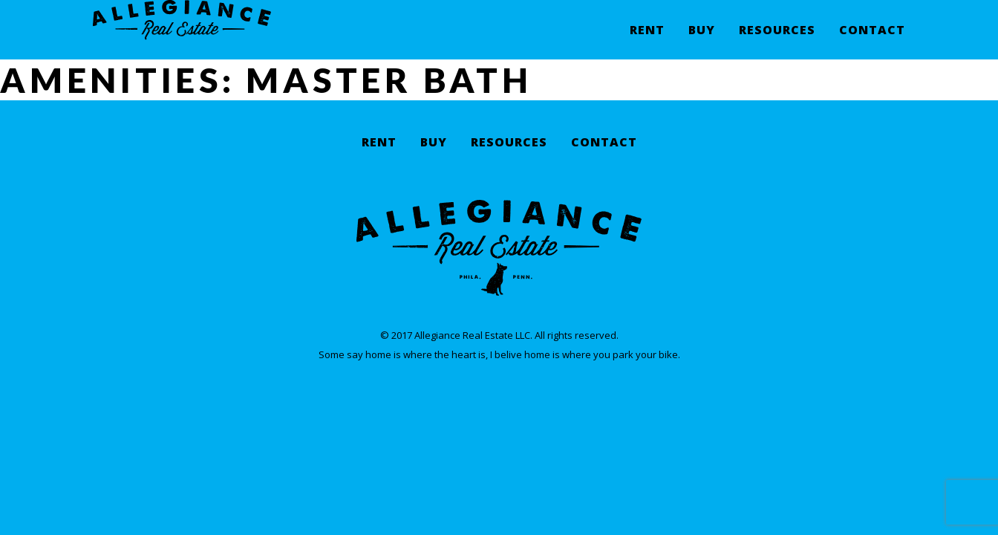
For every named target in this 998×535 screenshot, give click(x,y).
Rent (647, 41)
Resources (777, 41)
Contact (872, 41)
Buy (701, 41)
